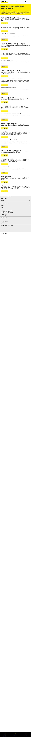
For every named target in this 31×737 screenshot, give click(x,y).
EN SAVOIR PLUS (4, 23)
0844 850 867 (10, 212)
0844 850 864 (8, 211)
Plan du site (2, 222)
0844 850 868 (9, 210)
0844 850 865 (4, 214)
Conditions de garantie (4, 221)
